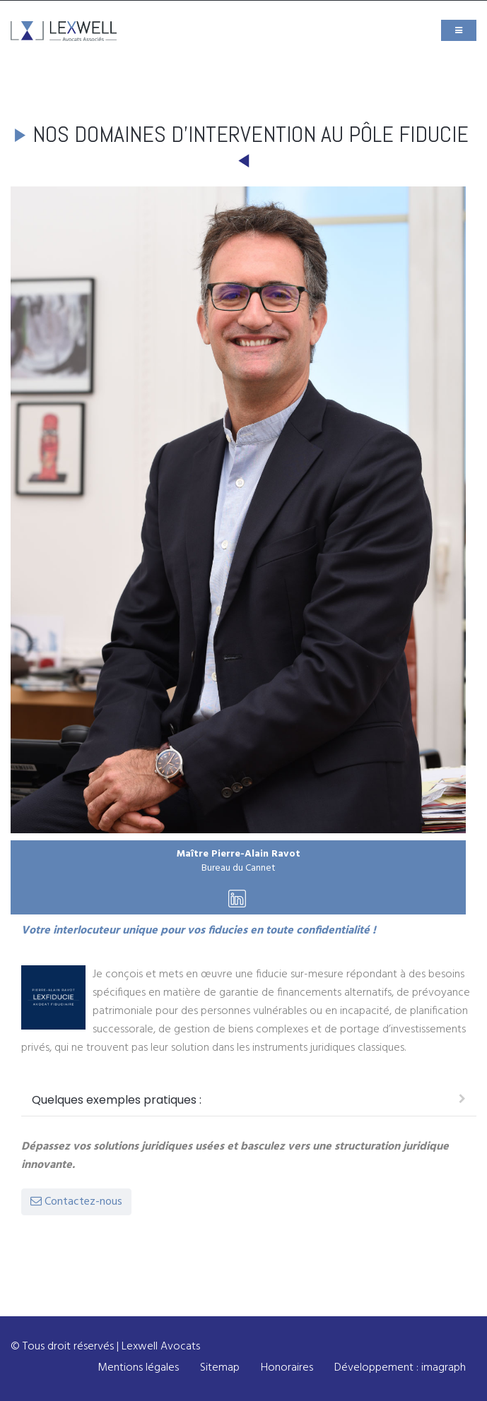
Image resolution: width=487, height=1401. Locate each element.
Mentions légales (138, 1368)
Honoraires (287, 1368)
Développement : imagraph (400, 1368)
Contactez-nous (76, 1202)
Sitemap (220, 1368)
